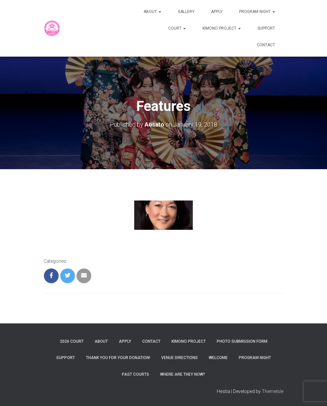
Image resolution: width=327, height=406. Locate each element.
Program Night (257, 11)
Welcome (218, 357)
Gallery (186, 11)
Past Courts (135, 374)
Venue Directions (179, 357)
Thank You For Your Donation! (118, 357)
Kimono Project (221, 28)
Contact (266, 45)
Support (266, 28)
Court (177, 28)
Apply (216, 11)
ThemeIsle (272, 391)
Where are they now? (182, 374)
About (152, 11)
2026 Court (72, 341)
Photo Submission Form (242, 341)
